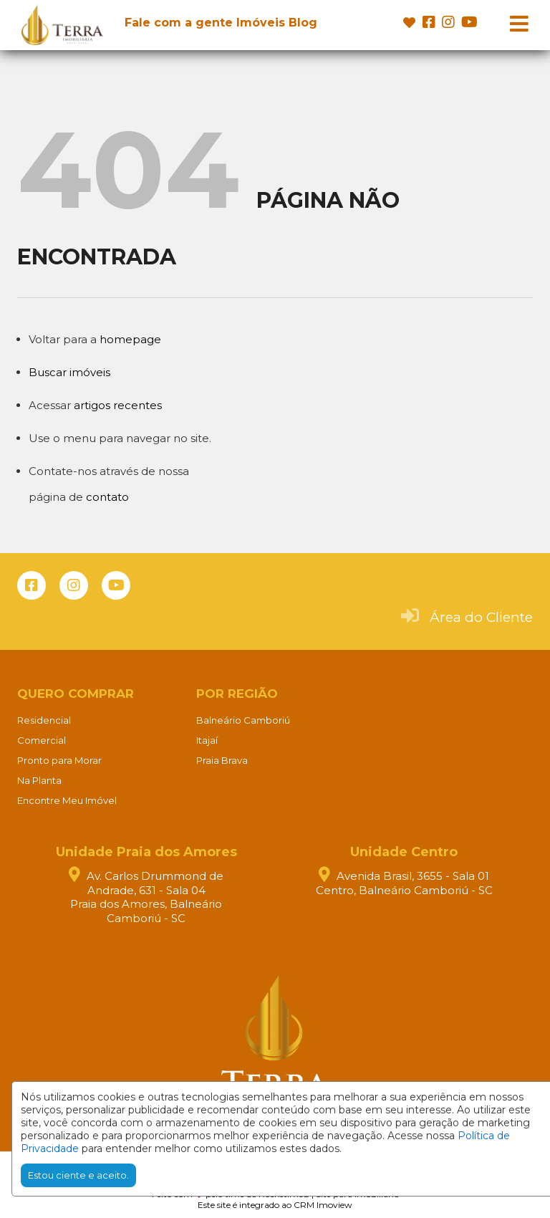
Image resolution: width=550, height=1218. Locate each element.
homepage (130, 339)
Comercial (41, 740)
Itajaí (207, 740)
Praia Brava (222, 760)
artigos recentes (118, 405)
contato (107, 497)
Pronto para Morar (59, 760)
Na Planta (39, 780)
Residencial (44, 720)
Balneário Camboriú (243, 720)
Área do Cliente (481, 617)
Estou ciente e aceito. (78, 1175)
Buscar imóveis (69, 372)
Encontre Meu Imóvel (67, 800)
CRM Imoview (323, 1204)
